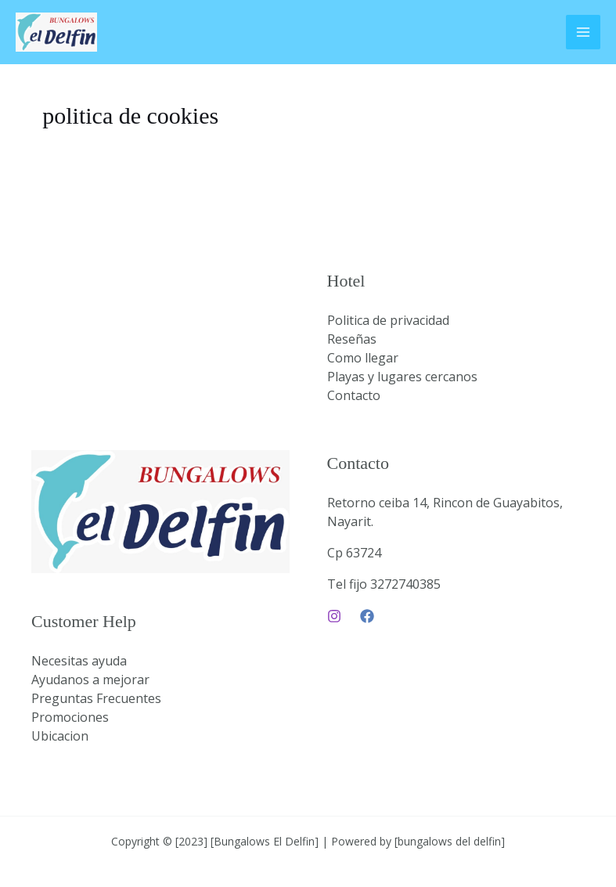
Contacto (353, 395)
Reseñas (351, 339)
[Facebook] (367, 616)
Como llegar (362, 357)
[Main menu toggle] (583, 32)
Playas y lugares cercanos (402, 376)
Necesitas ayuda (79, 660)
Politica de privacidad (388, 320)
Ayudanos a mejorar (90, 679)
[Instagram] (334, 616)
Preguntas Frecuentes (96, 698)
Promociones (70, 717)
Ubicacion (59, 736)
